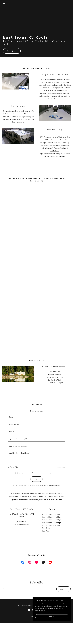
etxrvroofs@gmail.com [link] (21, 524)
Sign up (63, 589)
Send (36, 479)
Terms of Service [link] (53, 485)
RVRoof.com (54, 151)
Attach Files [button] (14, 467)
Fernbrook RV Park (54, 380)
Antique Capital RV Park (55, 377)
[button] (7, 3)
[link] (22, 562)
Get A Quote (12, 51)
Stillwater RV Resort (55, 374)
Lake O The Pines (55, 372)
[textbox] (36, 417)
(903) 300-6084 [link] (21, 522)
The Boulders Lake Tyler (55, 383)
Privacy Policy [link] (42, 485)
